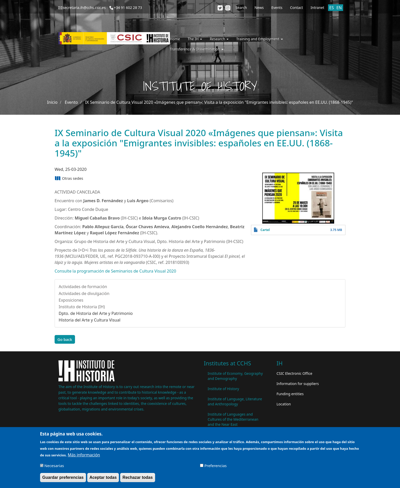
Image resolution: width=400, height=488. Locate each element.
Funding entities (290, 393)
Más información (84, 457)
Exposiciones (71, 300)
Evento (71, 102)
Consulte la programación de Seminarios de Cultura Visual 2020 (115, 271)
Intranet (317, 7)
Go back (64, 339)
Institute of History (223, 388)
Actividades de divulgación (84, 293)
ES (331, 7)
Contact (296, 7)
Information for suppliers (298, 383)
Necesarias (54, 467)
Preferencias (215, 467)
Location (284, 404)
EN (339, 7)
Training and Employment (259, 38)
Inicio (52, 102)
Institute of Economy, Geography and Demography (235, 376)
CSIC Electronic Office (294, 373)
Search (241, 7)
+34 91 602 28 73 (128, 7)
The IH (195, 38)
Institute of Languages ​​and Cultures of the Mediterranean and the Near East (233, 419)
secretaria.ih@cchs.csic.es (84, 7)
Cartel (265, 230)
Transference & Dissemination (196, 49)
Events (276, 7)
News (259, 7)
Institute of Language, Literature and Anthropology (235, 401)
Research (219, 38)
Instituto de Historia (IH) (82, 307)
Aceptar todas (103, 480)
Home (175, 38)
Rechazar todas (137, 480)
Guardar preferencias (63, 480)
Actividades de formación (83, 286)
